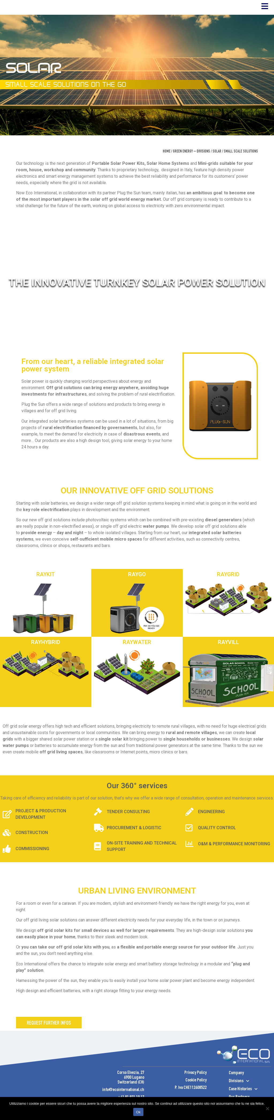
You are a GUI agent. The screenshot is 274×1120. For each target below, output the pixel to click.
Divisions (239, 1093)
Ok (138, 1112)
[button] (49, 1034)
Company (236, 1085)
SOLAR (216, 164)
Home (166, 164)
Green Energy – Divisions (191, 164)
